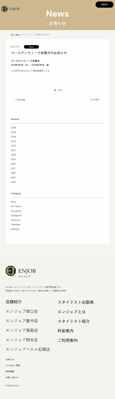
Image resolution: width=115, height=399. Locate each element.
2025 (13, 132)
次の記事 (94, 99)
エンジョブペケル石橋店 (28, 349)
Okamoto (15, 220)
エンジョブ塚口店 (22, 311)
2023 (13, 141)
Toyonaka (15, 224)
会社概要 (10, 371)
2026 (13, 127)
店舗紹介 (14, 301)
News (17, 34)
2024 (13, 136)
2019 (13, 159)
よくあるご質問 (13, 365)
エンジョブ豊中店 (22, 321)
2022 (13, 145)
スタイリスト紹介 (74, 321)
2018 (13, 164)
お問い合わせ (12, 377)
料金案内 (66, 330)
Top (12, 34)
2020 (13, 154)
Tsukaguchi (16, 215)
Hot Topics (16, 206)
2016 (13, 173)
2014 (13, 182)
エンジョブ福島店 (22, 330)
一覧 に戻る (57, 90)
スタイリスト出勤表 (76, 302)
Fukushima (16, 211)
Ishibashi (15, 229)
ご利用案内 (68, 340)
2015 (13, 177)
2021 (13, 150)
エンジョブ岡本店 (22, 340)
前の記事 (21, 99)
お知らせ (10, 359)
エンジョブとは (72, 312)
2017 (13, 168)
